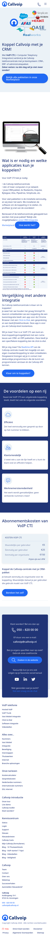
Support (5, 829)
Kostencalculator (9, 775)
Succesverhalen (8, 883)
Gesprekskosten (9, 779)
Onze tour (6, 801)
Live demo (6, 804)
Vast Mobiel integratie (11, 716)
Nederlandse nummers (11, 782)
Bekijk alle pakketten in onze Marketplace (21, 78)
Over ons (6, 876)
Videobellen (7, 727)
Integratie (6, 746)
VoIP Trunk (6, 713)
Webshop (6, 880)
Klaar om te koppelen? (18, 373)
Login (4, 826)
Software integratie (10, 723)
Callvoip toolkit (8, 808)
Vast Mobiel (7, 742)
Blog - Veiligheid (9, 857)
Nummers (6, 739)
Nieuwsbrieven (8, 836)
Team (4, 869)
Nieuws (5, 833)
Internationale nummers (12, 786)
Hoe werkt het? (27, 225)
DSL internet (7, 789)
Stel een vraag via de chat (25, 691)
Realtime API (27, 347)
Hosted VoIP (7, 709)
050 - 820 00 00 (8, 903)
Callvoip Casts (8, 840)
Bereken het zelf (15, 592)
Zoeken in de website (25, 660)
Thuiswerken (7, 756)
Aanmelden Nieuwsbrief (12, 887)
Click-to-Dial (24, 320)
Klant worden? (8, 811)
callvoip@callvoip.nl (25, 641)
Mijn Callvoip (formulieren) (13, 843)
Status (4, 822)
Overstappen (7, 753)
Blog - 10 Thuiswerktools (12, 847)
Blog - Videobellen (9, 854)
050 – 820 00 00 (24, 630)
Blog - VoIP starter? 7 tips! (13, 850)
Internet (5, 760)
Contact (5, 873)
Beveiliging (6, 749)
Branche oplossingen (11, 763)
